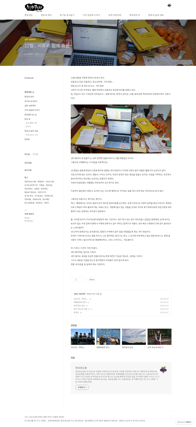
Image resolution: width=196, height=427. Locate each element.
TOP (169, 418)
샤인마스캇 (42, 192)
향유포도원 (81, 367)
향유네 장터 (46, 15)
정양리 (46, 202)
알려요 (27, 139)
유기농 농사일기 (67, 15)
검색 (163, 5)
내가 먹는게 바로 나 (81, 309)
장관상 (76, 312)
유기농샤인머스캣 (31, 185)
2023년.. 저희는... (81, 298)
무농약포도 (28, 188)
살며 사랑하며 (114, 15)
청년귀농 (49, 185)
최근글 (27, 154)
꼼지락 (28, 126)
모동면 (36, 188)
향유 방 (27, 119)
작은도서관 (50, 181)
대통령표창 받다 (80, 302)
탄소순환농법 (29, 202)
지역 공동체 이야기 (91, 15)
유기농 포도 (28, 195)
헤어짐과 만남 (79, 305)
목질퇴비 (41, 181)
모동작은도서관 (30, 181)
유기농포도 (39, 195)
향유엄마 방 (134, 15)
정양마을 (27, 199)
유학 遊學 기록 (31, 123)
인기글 (35, 154)
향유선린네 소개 (32, 134)
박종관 (41, 185)
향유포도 (39, 202)
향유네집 (28, 15)
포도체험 (45, 199)
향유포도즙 (49, 195)
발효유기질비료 (30, 192)
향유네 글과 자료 (156, 15)
